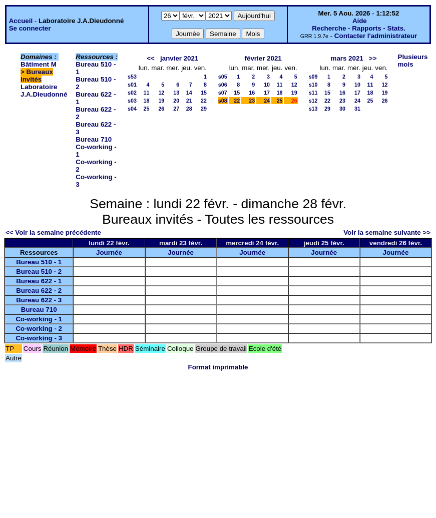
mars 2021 (347, 58)
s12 (313, 101)
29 (204, 109)
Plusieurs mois (413, 60)
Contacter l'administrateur (375, 36)
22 (204, 101)
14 (189, 93)
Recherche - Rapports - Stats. (358, 28)
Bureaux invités (37, 75)
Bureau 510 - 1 (39, 262)
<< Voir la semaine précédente (53, 232)
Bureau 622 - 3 (39, 300)
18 (146, 101)
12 (161, 93)
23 (252, 101)
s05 (222, 77)
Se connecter (30, 28)
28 (189, 109)
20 (176, 101)
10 (267, 85)
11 (146, 93)
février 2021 (263, 58)
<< (151, 58)
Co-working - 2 (39, 328)
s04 (132, 109)
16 (252, 93)
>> (373, 58)
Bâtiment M (39, 64)
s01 (132, 85)
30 (342, 109)
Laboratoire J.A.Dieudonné (44, 90)
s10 (313, 85)
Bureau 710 (94, 139)
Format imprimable (218, 367)
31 (357, 109)
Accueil (21, 21)
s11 (313, 93)
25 (146, 109)
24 (267, 101)
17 (267, 93)
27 (176, 109)
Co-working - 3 (39, 338)
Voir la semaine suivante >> (386, 232)
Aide (359, 21)
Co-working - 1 (39, 319)
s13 (313, 109)
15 (204, 93)
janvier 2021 (179, 58)
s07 (222, 93)
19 (161, 101)
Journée (109, 252)
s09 (313, 77)
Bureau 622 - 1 (39, 281)
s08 (222, 101)
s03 (132, 101)
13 (176, 93)
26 (161, 109)
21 (189, 101)
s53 (132, 77)
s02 (132, 93)
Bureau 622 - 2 (39, 290)
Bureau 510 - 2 (39, 271)
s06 (222, 85)
